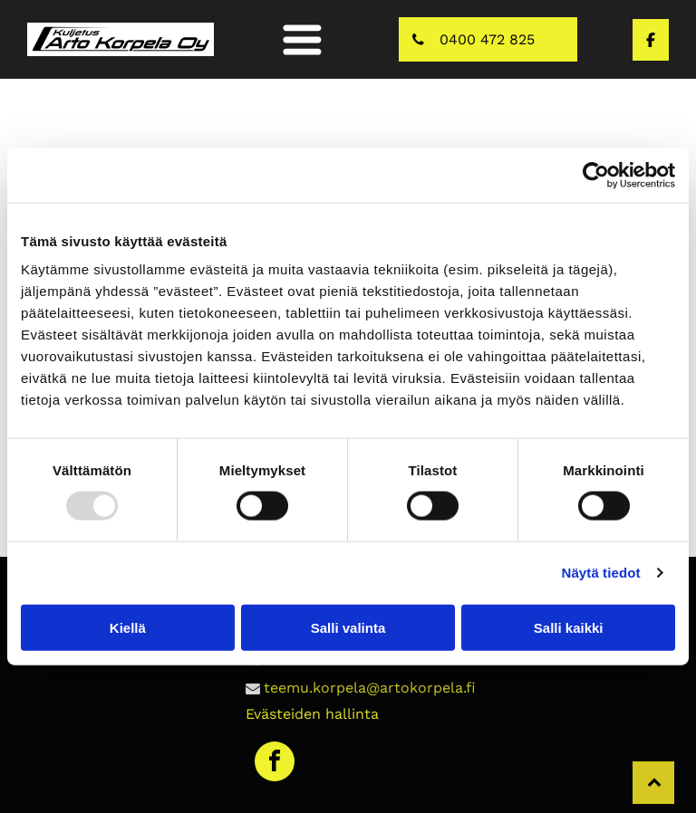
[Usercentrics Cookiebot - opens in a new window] (596, 175)
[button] (302, 39)
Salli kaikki (569, 627)
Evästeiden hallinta (312, 713)
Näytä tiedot (601, 572)
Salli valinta (348, 627)
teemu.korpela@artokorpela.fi (370, 687)
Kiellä (128, 627)
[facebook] (275, 763)
